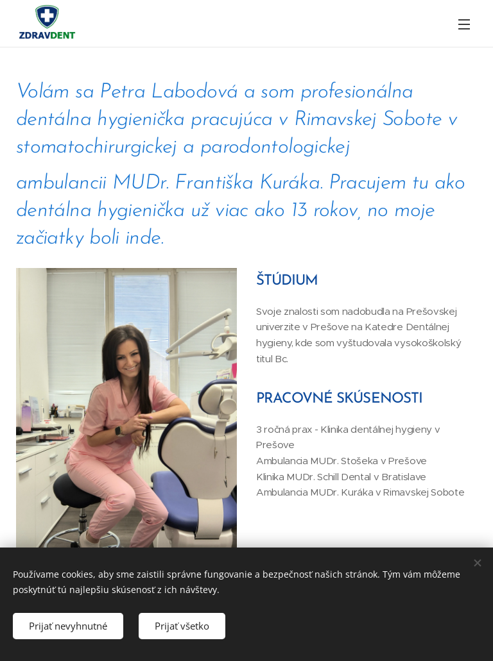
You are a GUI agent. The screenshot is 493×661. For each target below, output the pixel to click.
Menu (464, 24)
